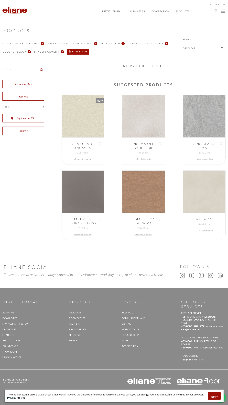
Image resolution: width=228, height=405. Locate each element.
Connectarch (11, 346)
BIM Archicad (77, 329)
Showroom (9, 351)
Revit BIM (75, 323)
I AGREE (214, 395)
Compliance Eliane (133, 318)
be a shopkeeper (131, 335)
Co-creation (160, 11)
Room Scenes (77, 318)
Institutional (112, 11)
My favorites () (22, 118)
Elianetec (8, 335)
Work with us (130, 329)
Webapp (73, 340)
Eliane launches (23, 83)
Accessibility (130, 346)
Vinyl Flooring (11, 340)
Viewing (187, 39)
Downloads (9, 318)
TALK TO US (128, 312)
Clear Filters (79, 51)
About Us (8, 312)
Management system (15, 323)
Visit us (126, 323)
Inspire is (23, 130)
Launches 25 (137, 11)
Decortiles (9, 329)
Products (182, 11)
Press (125, 340)
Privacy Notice (11, 357)
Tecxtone (23, 96)
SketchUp (75, 335)
